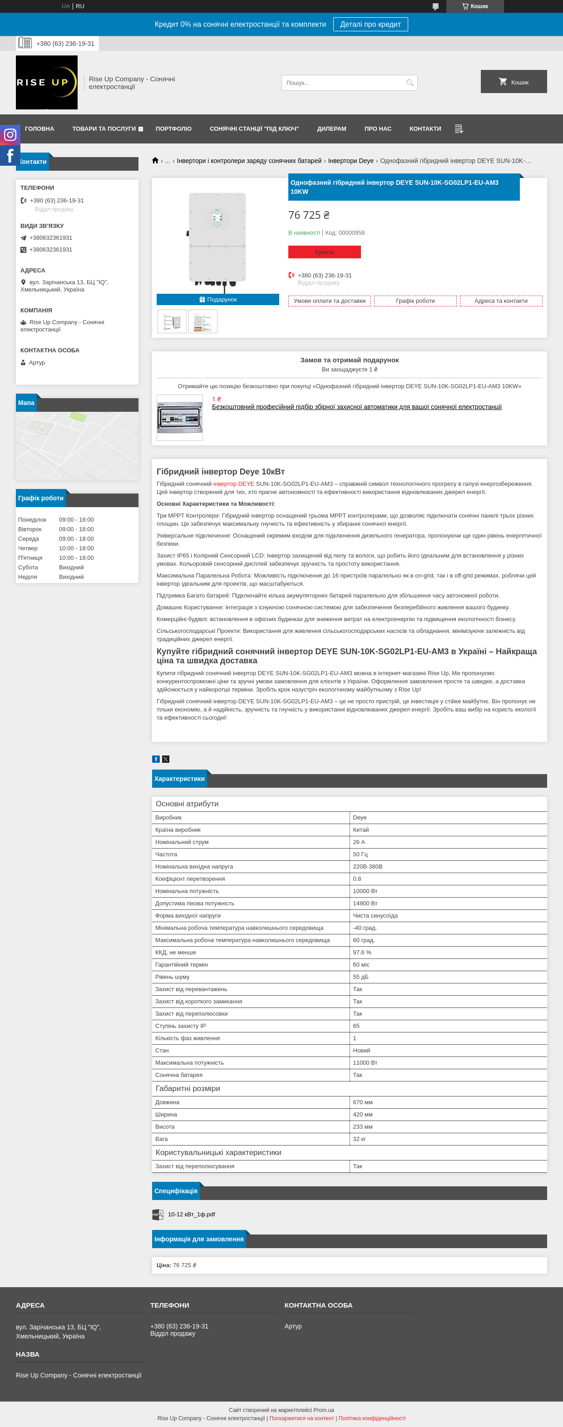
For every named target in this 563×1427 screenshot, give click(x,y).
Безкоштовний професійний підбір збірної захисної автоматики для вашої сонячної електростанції (357, 406)
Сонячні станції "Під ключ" (254, 128)
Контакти (425, 128)
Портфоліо (174, 128)
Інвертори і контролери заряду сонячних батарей (249, 160)
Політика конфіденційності (372, 1418)
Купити (324, 252)
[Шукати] (410, 83)
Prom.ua (324, 1410)
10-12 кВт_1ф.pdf (191, 1214)
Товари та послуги (104, 128)
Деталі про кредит (371, 24)
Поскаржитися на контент (302, 1418)
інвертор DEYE (233, 483)
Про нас (378, 128)
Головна (39, 128)
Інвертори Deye (351, 160)
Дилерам (331, 128)
